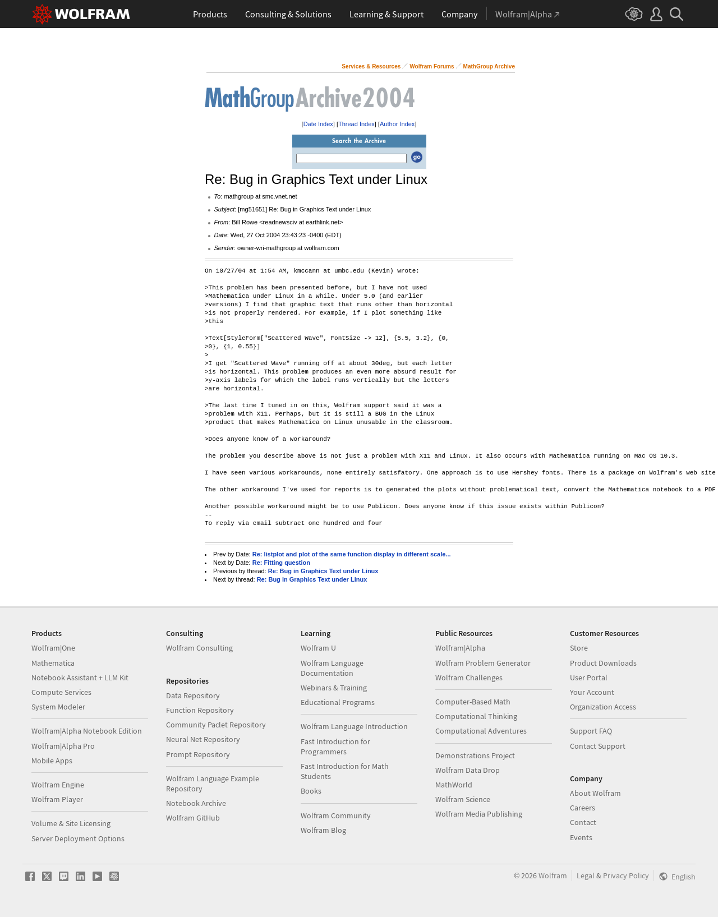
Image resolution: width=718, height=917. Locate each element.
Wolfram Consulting (199, 648)
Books (311, 791)
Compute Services (61, 692)
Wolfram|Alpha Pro (63, 746)
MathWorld (453, 785)
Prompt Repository (198, 754)
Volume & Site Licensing (71, 823)
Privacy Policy (626, 875)
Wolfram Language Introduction (354, 726)
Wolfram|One (53, 648)
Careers (582, 808)
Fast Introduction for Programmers (335, 746)
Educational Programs (338, 702)
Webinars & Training (334, 688)
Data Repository (193, 695)
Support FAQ (591, 731)
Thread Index (356, 124)
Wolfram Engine (57, 785)
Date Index (318, 124)
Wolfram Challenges (469, 677)
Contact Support (597, 746)
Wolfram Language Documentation (332, 668)
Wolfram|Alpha (460, 648)
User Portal (588, 677)
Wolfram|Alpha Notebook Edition (86, 731)
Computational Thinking (476, 716)
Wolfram (552, 875)
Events (581, 837)
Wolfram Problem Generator (483, 663)
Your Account (592, 692)
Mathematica (53, 663)
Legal (586, 875)
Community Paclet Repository (216, 725)
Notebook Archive (196, 803)
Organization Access (603, 707)
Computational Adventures (481, 731)
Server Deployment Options (78, 838)
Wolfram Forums (431, 66)
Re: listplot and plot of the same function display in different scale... (351, 554)
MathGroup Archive (489, 66)
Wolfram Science (462, 799)
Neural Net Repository (203, 739)
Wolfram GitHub (193, 818)
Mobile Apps (51, 760)
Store (579, 648)
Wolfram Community (336, 815)
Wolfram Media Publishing (478, 814)
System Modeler (58, 707)
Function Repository (200, 710)
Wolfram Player (57, 799)
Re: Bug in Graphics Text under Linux (323, 571)
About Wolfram (595, 793)
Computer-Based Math (472, 702)
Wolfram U (318, 648)
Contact (583, 822)
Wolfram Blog (323, 830)
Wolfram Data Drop (467, 770)
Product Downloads (603, 663)
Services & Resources (371, 66)
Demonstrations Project (475, 755)
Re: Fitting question (281, 562)
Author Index (397, 124)
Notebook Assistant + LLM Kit (79, 677)
